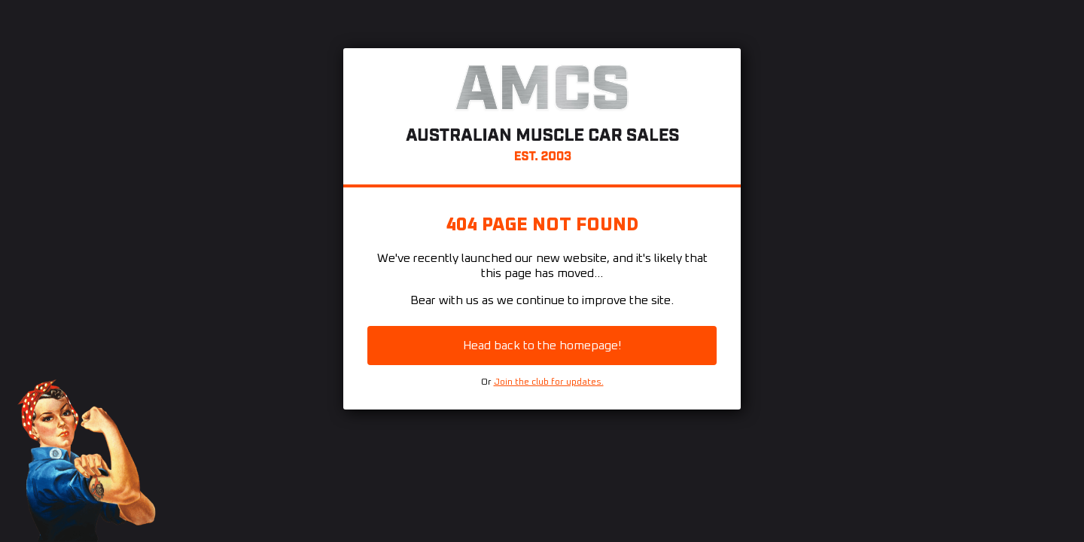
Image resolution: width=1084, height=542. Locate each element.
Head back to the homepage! (542, 346)
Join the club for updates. (549, 382)
